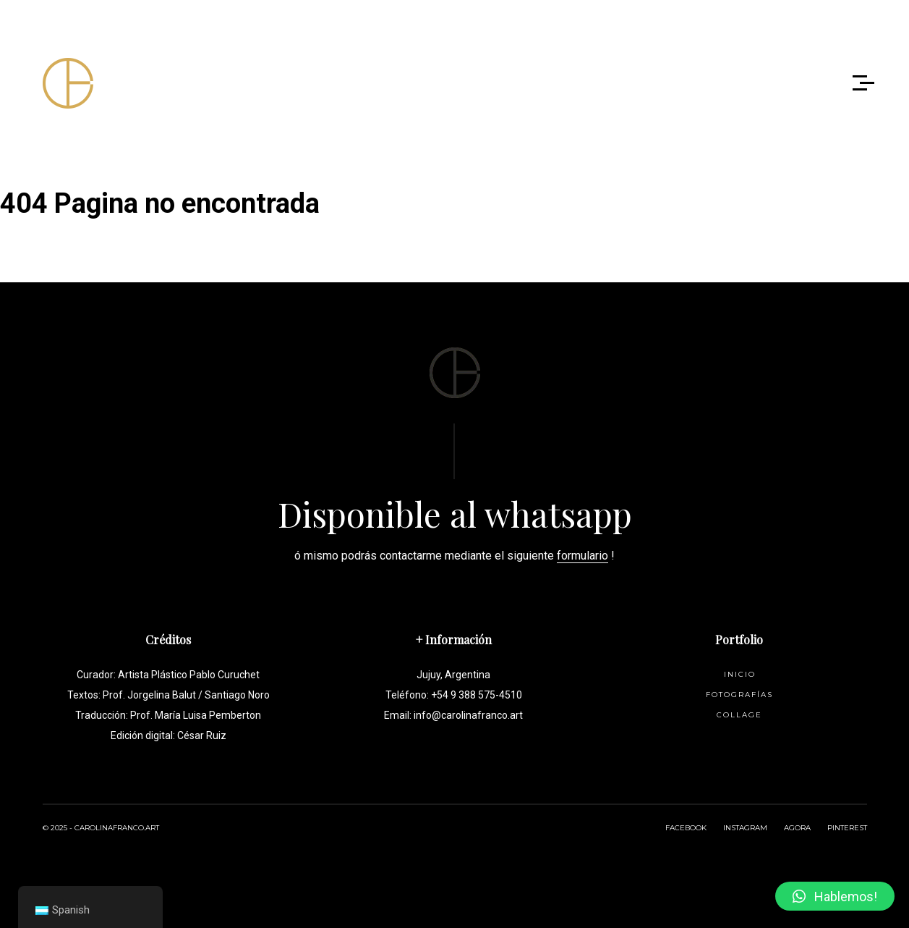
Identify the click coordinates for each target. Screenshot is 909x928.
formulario (582, 555)
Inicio (740, 674)
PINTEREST (847, 827)
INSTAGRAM (745, 827)
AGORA (797, 827)
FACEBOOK (686, 827)
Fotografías (739, 694)
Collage (739, 715)
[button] (835, 896)
